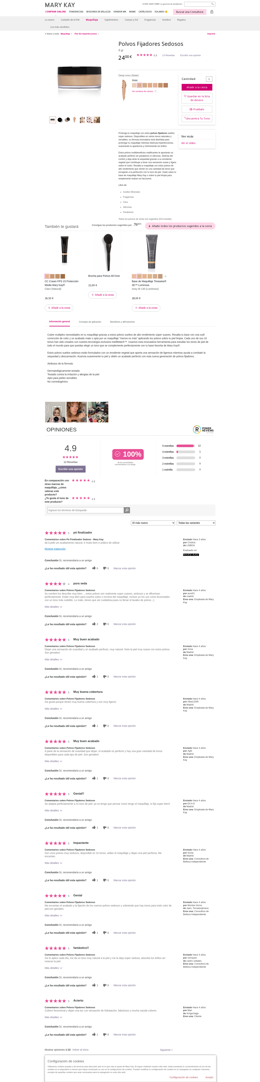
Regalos (181, 19)
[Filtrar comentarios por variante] (196, 523)
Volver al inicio (80, 1049)
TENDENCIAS (76, 11)
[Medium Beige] (150, 85)
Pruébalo (198, 109)
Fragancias (150, 19)
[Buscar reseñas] (127, 510)
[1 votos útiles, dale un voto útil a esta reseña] (94, 676)
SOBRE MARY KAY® (150, 4)
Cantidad (188, 79)
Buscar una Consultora (189, 12)
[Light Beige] (144, 85)
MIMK (132, 11)
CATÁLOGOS (145, 11)
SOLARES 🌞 (161, 11)
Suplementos (111, 19)
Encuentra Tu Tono (198, 118)
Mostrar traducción (55, 548)
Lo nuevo (49, 19)
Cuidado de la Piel (70, 19)
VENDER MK (119, 11)
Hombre (166, 19)
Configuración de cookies (184, 1077)
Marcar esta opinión (125, 568)
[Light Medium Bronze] (165, 85)
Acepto (209, 1077)
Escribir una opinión (190, 55)
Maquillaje (92, 19)
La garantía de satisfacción (171, 4)
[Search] (199, 4)
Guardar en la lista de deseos (198, 98)
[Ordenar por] (153, 523)
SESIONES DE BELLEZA (98, 11)
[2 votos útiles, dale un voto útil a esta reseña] (94, 624)
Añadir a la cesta (197, 87)
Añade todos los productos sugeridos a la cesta (182, 226)
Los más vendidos (60, 27)
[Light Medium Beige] (155, 85)
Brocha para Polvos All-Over (104, 275)
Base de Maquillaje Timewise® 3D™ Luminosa (149, 283)
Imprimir (211, 34)
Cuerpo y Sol (131, 19)
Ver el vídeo (188, 143)
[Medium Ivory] (134, 85)
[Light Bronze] (160, 85)
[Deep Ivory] (80, 77)
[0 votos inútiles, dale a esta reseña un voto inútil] (105, 568)
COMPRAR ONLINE (55, 11)
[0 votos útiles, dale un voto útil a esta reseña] (94, 568)
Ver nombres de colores (142, 91)
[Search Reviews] (88, 510)
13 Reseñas (168, 55)
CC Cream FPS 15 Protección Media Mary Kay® (62, 283)
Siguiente (166, 1049)
